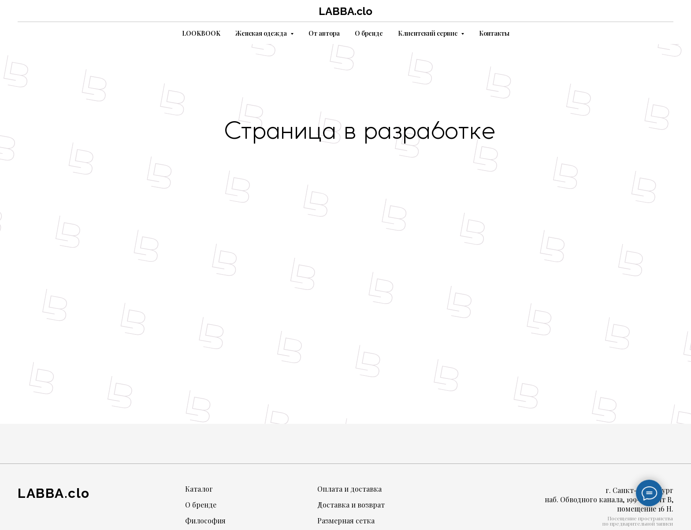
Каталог (199, 488)
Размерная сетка (346, 520)
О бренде (369, 33)
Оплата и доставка (349, 488)
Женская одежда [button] (261, 33)
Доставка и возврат (351, 504)
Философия (205, 520)
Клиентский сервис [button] (428, 33)
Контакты (494, 33)
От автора (324, 33)
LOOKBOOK (201, 33)
